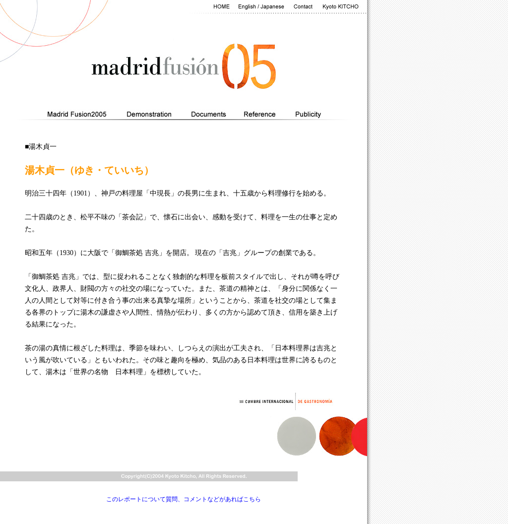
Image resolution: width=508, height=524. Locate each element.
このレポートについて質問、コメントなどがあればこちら (183, 499)
